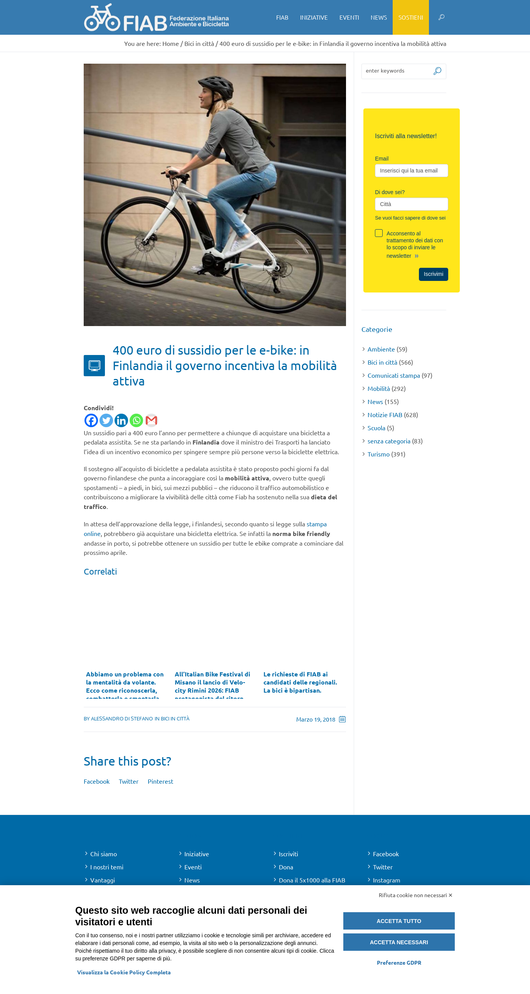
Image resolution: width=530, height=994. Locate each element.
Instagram (386, 880)
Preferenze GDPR (399, 962)
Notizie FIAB (385, 414)
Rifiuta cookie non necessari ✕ (416, 894)
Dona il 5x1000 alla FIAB (312, 880)
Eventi (193, 867)
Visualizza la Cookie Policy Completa (124, 972)
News (375, 401)
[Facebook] (91, 420)
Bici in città (199, 43)
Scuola (376, 427)
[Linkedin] (121, 420)
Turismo (379, 454)
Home (170, 43)
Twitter (128, 781)
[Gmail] (151, 420)
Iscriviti (288, 853)
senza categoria (389, 441)
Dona (286, 867)
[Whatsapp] (136, 420)
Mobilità (379, 388)
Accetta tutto (399, 921)
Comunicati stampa (394, 375)
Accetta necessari (399, 942)
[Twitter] (106, 420)
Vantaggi (102, 880)
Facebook (97, 781)
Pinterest (160, 781)
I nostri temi (106, 867)
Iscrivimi (434, 274)
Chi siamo (103, 853)
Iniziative (196, 853)
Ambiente (381, 349)
